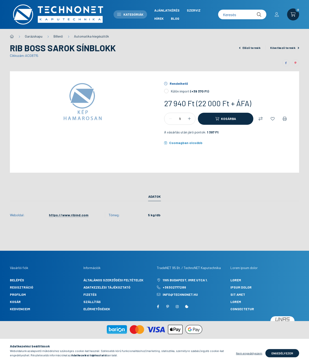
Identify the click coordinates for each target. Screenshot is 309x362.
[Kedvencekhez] (272, 119)
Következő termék (284, 47)
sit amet (237, 294)
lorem (235, 280)
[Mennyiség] (180, 119)
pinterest (167, 306)
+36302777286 (174, 287)
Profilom (18, 294)
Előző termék (250, 47)
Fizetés (90, 294)
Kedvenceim (20, 309)
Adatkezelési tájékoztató (106, 287)
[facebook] (285, 62)
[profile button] (277, 14)
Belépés (17, 280)
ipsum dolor (241, 287)
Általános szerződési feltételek (113, 280)
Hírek (159, 18)
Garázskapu (33, 36)
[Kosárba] (225, 119)
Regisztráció (21, 287)
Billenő (58, 36)
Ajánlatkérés (167, 10)
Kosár (15, 302)
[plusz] (189, 118)
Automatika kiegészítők (91, 36)
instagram (177, 306)
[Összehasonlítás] (260, 119)
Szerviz (194, 10)
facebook (158, 306)
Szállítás (92, 302)
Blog (175, 18)
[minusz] (170, 118)
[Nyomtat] (284, 119)
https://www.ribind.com (68, 215)
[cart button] (293, 14)
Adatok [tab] (154, 196)
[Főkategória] (12, 36)
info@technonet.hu (180, 294)
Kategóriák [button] (130, 14)
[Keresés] (242, 14)
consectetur (242, 309)
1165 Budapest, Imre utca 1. (185, 280)
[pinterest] (295, 62)
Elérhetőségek (96, 309)
